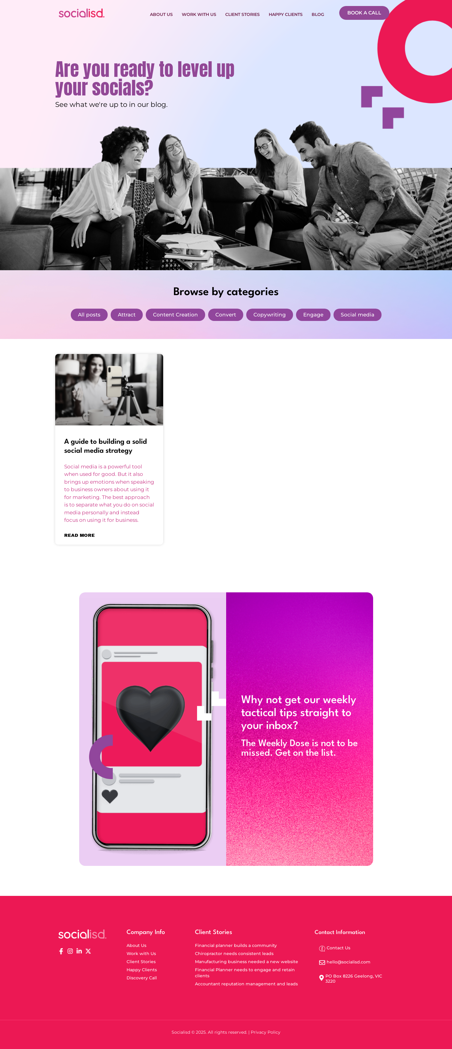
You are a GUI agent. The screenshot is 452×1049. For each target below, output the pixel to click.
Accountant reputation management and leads (246, 984)
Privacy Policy (265, 1032)
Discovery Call (142, 978)
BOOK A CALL (364, 13)
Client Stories (242, 13)
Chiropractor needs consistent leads (234, 953)
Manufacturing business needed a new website (246, 961)
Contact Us (338, 948)
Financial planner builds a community (236, 945)
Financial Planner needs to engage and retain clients (245, 972)
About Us (161, 13)
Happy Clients (286, 13)
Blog (318, 13)
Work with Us (199, 13)
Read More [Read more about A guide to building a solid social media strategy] (79, 535)
